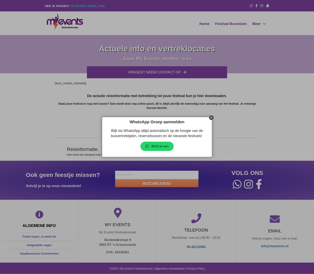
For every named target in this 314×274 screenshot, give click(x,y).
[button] (211, 117)
